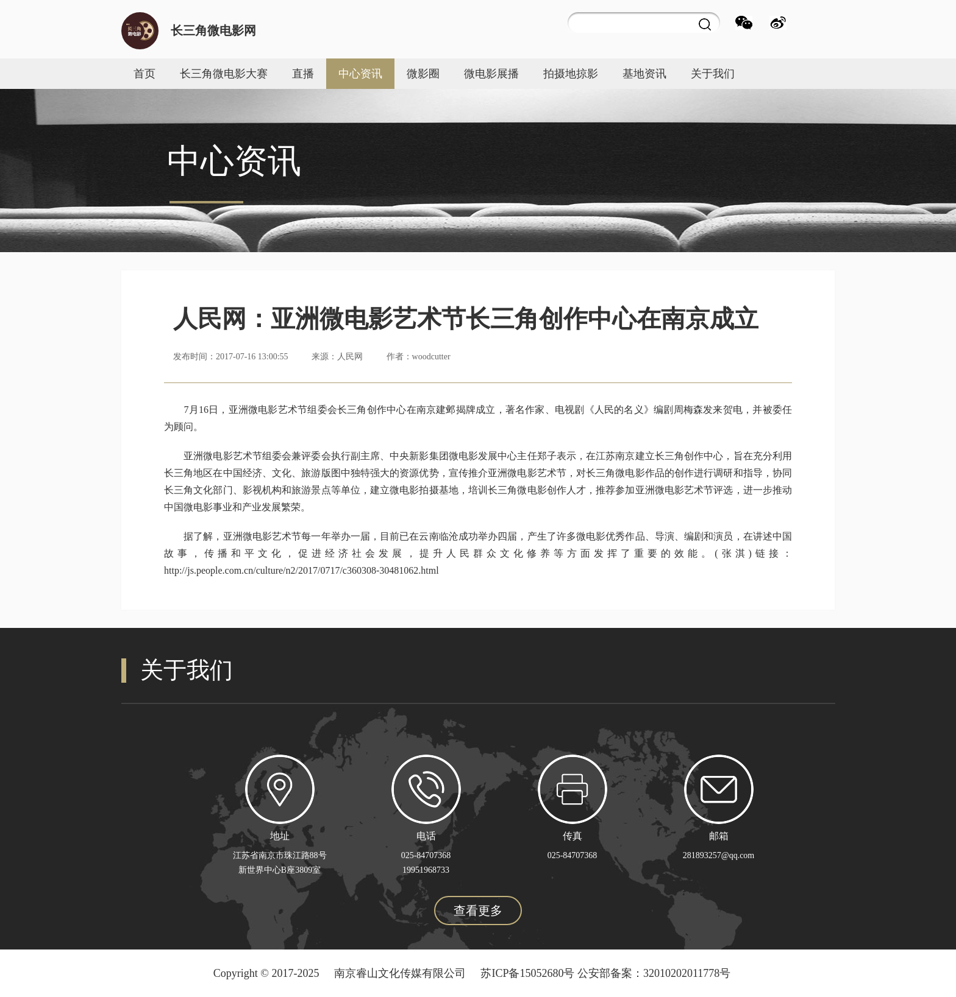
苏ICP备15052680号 (527, 973)
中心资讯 (360, 74)
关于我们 (713, 74)
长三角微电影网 (213, 30)
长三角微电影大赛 (224, 74)
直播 (303, 74)
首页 (144, 74)
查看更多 (478, 910)
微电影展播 (491, 74)
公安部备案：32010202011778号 (653, 973)
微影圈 (423, 74)
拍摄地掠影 (570, 74)
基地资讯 (644, 74)
